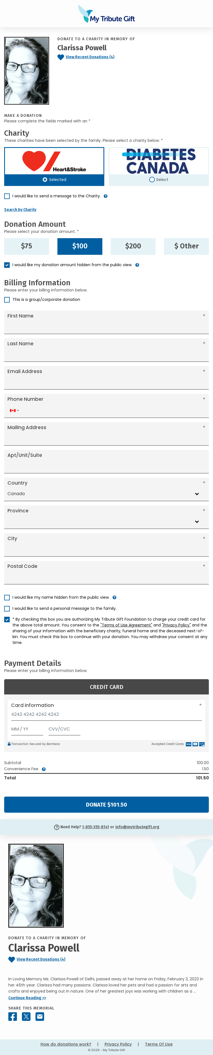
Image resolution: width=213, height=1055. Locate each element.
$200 (133, 246)
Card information (32, 705)
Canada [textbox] (16, 493)
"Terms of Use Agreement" (126, 625)
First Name (20, 316)
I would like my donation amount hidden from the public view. (72, 265)
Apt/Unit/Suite (24, 455)
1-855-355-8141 (95, 827)
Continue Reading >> (27, 998)
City (12, 538)
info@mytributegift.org (137, 827)
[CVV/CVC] (65, 728)
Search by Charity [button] (20, 209)
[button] (105, 198)
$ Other (186, 246)
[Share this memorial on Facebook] (12, 1016)
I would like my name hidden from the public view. (61, 597)
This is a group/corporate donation (46, 299)
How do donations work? (65, 1044)
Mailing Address (26, 427)
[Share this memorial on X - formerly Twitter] (26, 1016)
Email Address (24, 371)
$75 (26, 246)
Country (17, 483)
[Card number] (106, 716)
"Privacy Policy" (176, 625)
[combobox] (14, 410)
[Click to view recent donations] (97, 57)
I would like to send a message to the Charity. (56, 196)
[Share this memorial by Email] (40, 1016)
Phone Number (25, 399)
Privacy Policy (118, 1044)
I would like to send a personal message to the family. (64, 608)
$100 (80, 246)
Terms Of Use (159, 1044)
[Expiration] (27, 728)
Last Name (20, 343)
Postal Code (22, 566)
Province (18, 510)
